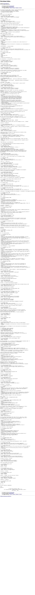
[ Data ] (11, 7)
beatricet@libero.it (6, 3)
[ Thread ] (13, 7)
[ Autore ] (20, 7)
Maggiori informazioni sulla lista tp (5, 592)
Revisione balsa (11, 6)
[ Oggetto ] (17, 7)
